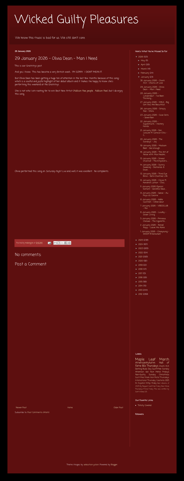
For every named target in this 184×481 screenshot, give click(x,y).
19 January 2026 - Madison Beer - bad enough (153, 147)
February (145, 73)
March (144, 68)
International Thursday (145, 380)
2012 (140, 294)
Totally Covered (144, 405)
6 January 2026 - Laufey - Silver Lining (153, 213)
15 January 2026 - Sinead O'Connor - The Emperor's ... (154, 159)
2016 (140, 277)
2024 (141, 244)
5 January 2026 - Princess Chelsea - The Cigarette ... (153, 220)
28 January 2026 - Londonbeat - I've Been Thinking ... (152, 96)
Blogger (114, 464)
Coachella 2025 (162, 380)
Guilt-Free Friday (155, 386)
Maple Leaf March (152, 359)
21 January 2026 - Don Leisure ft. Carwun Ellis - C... (153, 133)
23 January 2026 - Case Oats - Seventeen (154, 116)
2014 (140, 285)
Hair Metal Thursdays (159, 377)
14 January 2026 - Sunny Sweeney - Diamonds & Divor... (152, 167)
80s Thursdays (150, 366)
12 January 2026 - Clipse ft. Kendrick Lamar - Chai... (153, 181)
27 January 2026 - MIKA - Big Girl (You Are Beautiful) (154, 103)
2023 (141, 248)
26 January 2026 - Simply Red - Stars (153, 110)
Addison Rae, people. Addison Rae (90, 91)
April (143, 64)
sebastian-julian (91, 464)
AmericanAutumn (145, 363)
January (145, 77)
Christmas (164, 374)
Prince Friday (148, 389)
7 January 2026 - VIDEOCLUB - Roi (154, 207)
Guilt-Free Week (142, 377)
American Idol (142, 371)
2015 (140, 281)
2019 (140, 265)
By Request (144, 386)
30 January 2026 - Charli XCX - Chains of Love (152, 81)
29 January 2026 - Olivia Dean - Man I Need (152, 88)
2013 (140, 290)
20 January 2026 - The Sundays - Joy (151, 140)
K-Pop (148, 383)
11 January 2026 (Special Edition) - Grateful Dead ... (153, 187)
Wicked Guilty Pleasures (76, 19)
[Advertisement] (69, 376)
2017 (140, 273)
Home (70, 407)
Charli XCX (164, 366)
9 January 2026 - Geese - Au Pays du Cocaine (154, 194)
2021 (140, 256)
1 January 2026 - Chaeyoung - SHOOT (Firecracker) (154, 232)
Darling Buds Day (143, 368)
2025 (141, 240)
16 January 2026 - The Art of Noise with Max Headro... (154, 153)
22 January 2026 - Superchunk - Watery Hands (152, 124)
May (143, 60)
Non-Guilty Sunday (145, 374)
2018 (140, 269)
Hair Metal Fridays (159, 371)
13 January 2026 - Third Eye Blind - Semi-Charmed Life (153, 175)
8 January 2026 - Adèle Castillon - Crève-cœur (152, 200)
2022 (141, 252)
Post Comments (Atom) (38, 412)
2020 (141, 260)
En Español (140, 383)
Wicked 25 (143, 392)
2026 (141, 56)
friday (153, 383)
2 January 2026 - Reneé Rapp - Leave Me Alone (152, 226)
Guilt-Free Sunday (160, 368)
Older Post (118, 407)
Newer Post (21, 407)
